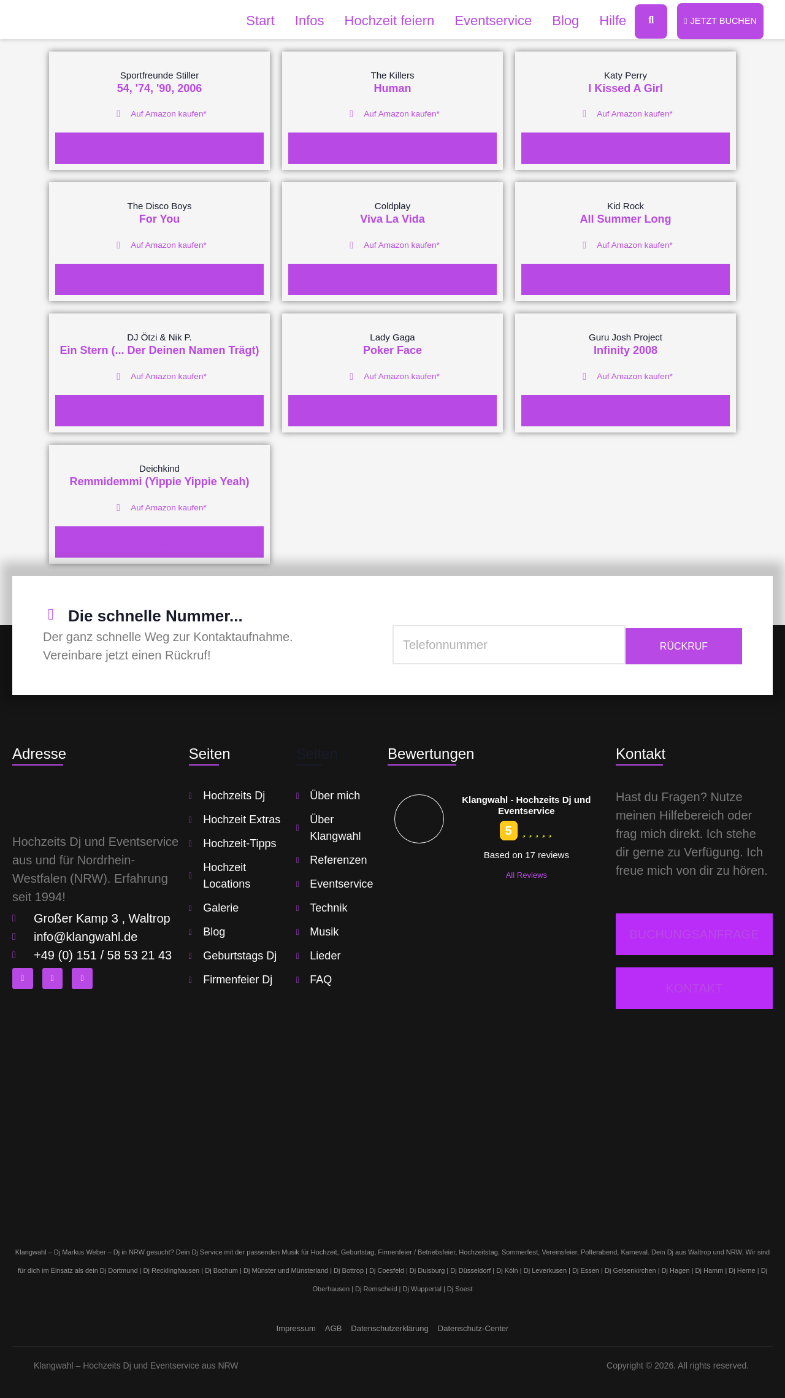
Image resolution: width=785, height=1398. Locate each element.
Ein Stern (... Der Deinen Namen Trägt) (159, 350)
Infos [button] (302, 21)
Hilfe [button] (605, 21)
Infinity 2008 (625, 350)
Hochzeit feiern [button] (382, 21)
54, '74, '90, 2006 (159, 89)
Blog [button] (558, 21)
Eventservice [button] (486, 21)
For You (159, 219)
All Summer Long (625, 219)
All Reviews (526, 873)
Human (392, 89)
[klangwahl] (392, 1119)
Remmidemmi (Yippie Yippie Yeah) (159, 481)
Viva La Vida (392, 219)
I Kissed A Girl (625, 89)
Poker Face (392, 350)
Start (253, 21)
